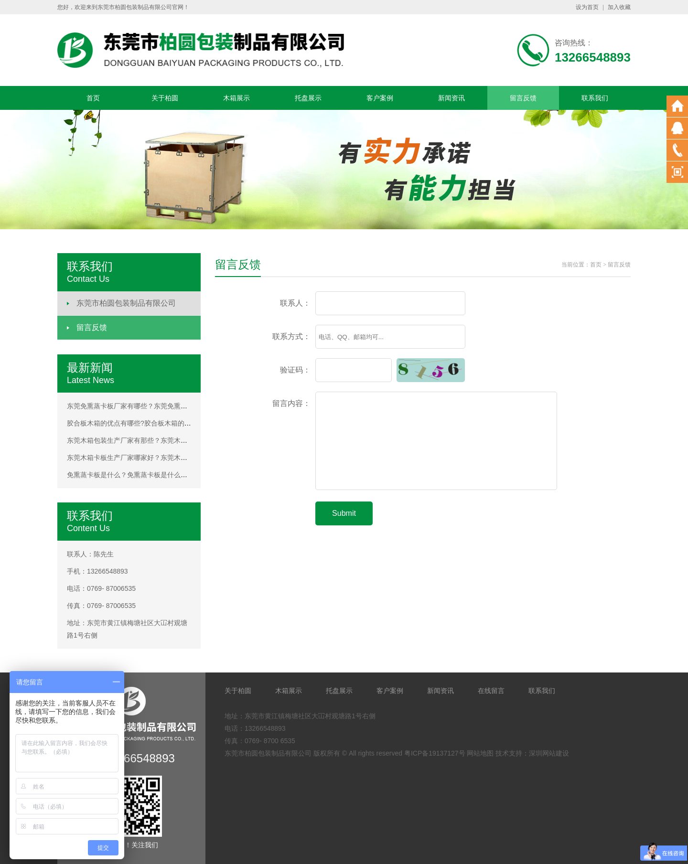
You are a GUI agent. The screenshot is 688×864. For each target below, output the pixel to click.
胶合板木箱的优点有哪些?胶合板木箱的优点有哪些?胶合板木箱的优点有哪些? (183, 423)
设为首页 (587, 7)
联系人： (295, 303)
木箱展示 (236, 98)
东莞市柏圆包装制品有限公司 (126, 303)
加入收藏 (619, 7)
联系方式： (291, 336)
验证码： (295, 370)
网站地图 (480, 753)
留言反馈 (523, 98)
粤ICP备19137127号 (434, 753)
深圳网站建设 (549, 753)
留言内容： (291, 403)
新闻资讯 (451, 98)
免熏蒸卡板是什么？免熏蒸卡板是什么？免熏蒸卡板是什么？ (157, 475)
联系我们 (594, 98)
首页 (93, 98)
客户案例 (379, 98)
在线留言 (491, 690)
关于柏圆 (164, 98)
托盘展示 (308, 98)
